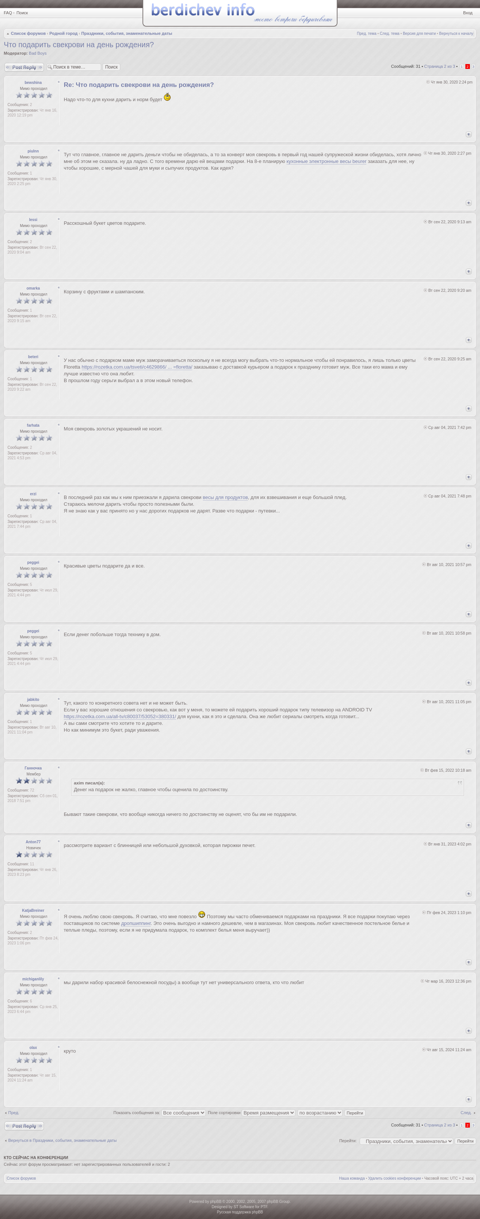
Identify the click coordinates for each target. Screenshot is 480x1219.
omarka (33, 288)
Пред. (13, 1112)
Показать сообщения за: (160, 1112)
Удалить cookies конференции (394, 1178)
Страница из (439, 66)
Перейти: (348, 1140)
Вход (467, 12)
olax (33, 1048)
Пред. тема (366, 33)
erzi (33, 494)
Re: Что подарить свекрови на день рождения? (139, 84)
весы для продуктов (225, 497)
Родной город (64, 33)
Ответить (24, 67)
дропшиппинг (135, 923)
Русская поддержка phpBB (240, 1212)
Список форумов (28, 33)
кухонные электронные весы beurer (326, 161)
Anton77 (33, 842)
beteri (33, 357)
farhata (33, 425)
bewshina (33, 83)
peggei (33, 562)
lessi (33, 220)
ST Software (244, 1207)
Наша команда (352, 1178)
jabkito (33, 700)
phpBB (215, 1202)
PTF (264, 1207)
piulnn (33, 151)
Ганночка (33, 768)
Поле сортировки (252, 1112)
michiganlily (33, 979)
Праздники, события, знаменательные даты (126, 33)
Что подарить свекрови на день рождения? (79, 44)
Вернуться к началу (456, 33)
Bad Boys (37, 53)
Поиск (22, 12)
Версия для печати (419, 33)
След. (466, 1112)
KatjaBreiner (33, 910)
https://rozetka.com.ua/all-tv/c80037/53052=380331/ (120, 716)
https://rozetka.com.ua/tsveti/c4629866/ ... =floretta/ (137, 367)
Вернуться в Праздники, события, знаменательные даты (62, 1140)
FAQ (8, 12)
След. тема (389, 33)
